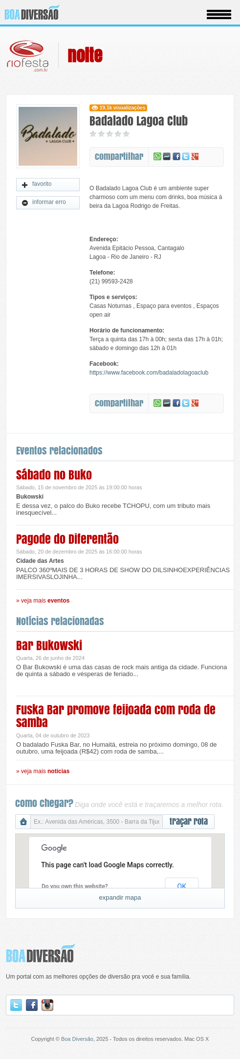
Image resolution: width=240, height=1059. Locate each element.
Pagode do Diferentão (67, 539)
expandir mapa (120, 897)
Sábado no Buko (54, 474)
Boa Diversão (77, 1039)
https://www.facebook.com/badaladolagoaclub (149, 372)
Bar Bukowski (49, 645)
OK (181, 886)
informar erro (44, 202)
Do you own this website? (75, 886)
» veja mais (42, 600)
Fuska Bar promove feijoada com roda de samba (116, 716)
